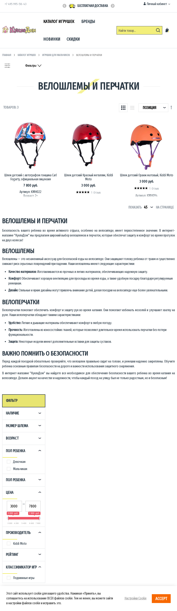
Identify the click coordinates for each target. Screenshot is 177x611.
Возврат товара (13, 533)
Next (112, 6)
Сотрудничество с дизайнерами (110, 527)
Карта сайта (54, 553)
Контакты (9, 514)
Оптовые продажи (101, 514)
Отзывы (8, 553)
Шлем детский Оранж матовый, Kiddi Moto (154, 162)
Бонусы (8, 546)
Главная (7, 55)
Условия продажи (14, 540)
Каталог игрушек (27, 55)
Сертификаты (55, 533)
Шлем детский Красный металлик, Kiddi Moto (111, 162)
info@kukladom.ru (144, 525)
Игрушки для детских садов (107, 520)
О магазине (53, 514)
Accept (161, 598)
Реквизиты (53, 546)
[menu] (76, 30)
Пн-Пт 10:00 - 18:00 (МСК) (63, 462)
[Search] (158, 30)
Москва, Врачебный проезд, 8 (151, 519)
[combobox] (139, 30)
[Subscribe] (169, 461)
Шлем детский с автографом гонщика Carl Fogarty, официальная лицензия (69, 164)
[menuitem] (59, 22)
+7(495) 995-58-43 (101, 455)
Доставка (9, 520)
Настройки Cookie (136, 598)
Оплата (7, 527)
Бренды (51, 527)
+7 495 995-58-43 (15, 4)
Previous (64, 6)
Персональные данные (61, 540)
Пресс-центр (55, 520)
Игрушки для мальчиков (56, 55)
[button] (156, 4)
